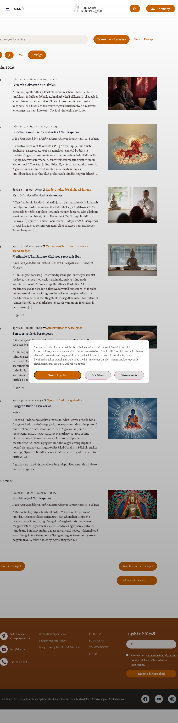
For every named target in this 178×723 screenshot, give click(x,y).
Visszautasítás (129, 375)
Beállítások (98, 375)
